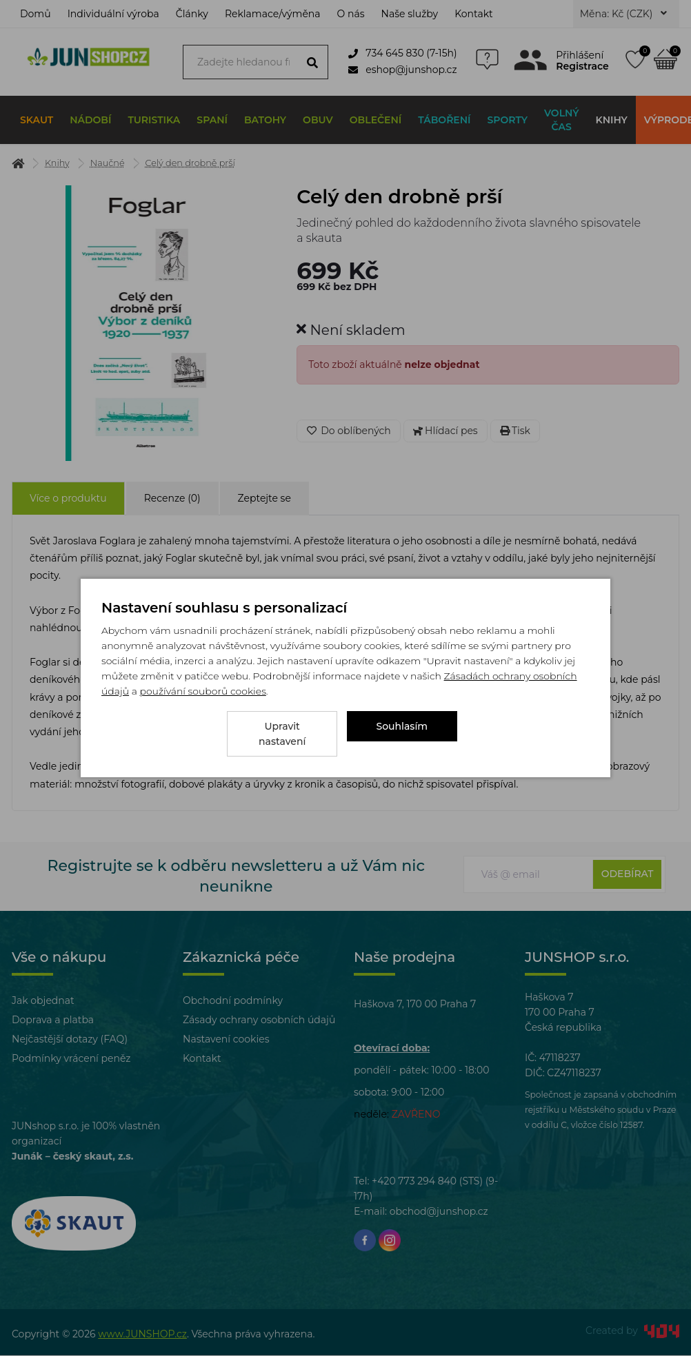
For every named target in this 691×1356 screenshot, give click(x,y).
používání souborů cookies (202, 698)
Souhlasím (402, 734)
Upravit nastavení (282, 734)
